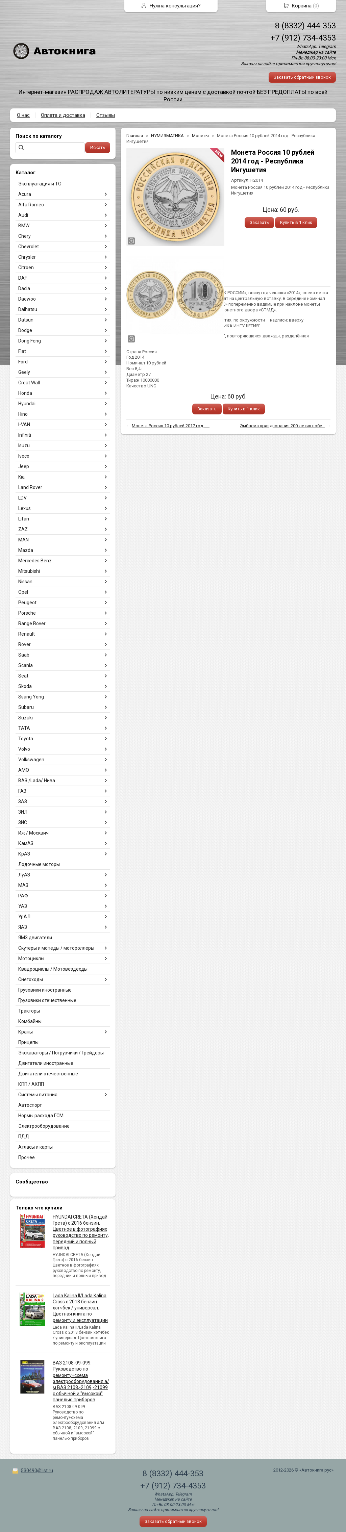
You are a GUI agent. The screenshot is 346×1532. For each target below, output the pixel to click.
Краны (25, 1032)
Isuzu (24, 445)
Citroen (26, 267)
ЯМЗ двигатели (35, 937)
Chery (24, 236)
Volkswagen (31, 759)
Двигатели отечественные (48, 1073)
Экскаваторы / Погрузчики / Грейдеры (61, 1052)
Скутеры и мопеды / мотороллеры (56, 948)
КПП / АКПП (31, 1084)
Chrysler (27, 257)
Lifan (23, 518)
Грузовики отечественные (47, 1000)
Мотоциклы (31, 958)
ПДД (23, 1136)
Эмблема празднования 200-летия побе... (282, 425)
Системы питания (37, 1094)
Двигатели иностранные (45, 1063)
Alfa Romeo (31, 204)
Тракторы (29, 1011)
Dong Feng (29, 340)
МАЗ (23, 885)
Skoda (25, 686)
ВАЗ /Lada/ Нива (36, 780)
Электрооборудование (44, 1126)
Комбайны (30, 1021)
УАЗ (22, 906)
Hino (23, 414)
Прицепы (28, 1042)
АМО (23, 770)
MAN (23, 539)
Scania (25, 665)
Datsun (25, 320)
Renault (26, 634)
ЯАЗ (22, 927)
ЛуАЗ (24, 874)
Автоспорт (30, 1105)
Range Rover (32, 623)
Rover (24, 644)
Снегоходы (30, 979)
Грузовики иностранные (45, 990)
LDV (22, 498)
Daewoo (27, 299)
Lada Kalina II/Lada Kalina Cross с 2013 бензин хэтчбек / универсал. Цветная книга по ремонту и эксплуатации (80, 1308)
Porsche (27, 613)
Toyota (25, 738)
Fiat (22, 351)
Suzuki (25, 717)
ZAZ (23, 529)
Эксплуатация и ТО (39, 183)
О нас (23, 115)
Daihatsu (27, 309)
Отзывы (105, 115)
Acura (24, 194)
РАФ (23, 895)
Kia (21, 477)
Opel (23, 592)
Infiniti (24, 435)
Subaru (26, 707)
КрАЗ (24, 854)
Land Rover (30, 487)
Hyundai (26, 403)
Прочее (26, 1157)
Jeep (23, 466)
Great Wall (29, 382)
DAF (22, 278)
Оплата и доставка (63, 115)
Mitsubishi (29, 571)
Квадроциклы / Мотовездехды (53, 969)
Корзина (302, 6)
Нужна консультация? (175, 6)
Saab (23, 655)
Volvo (24, 749)
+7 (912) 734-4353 (303, 38)
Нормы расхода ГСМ (41, 1115)
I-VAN (24, 424)
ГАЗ (22, 791)
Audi (23, 215)
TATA (24, 728)
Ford (23, 361)
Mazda (25, 550)
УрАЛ (24, 916)
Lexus (24, 508)
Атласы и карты (35, 1147)
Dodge (25, 330)
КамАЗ (25, 843)
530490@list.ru (37, 1470)
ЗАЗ (22, 801)
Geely (24, 372)
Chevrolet (28, 246)
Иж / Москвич (33, 833)
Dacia (24, 288)
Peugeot (27, 602)
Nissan (25, 581)
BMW (23, 225)
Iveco (23, 456)
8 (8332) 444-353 (305, 25)
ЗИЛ (22, 812)
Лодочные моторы (39, 864)
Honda (25, 393)
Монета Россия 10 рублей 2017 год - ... (170, 425)
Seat (23, 676)
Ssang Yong (31, 696)
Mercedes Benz (35, 560)
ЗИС (22, 822)
